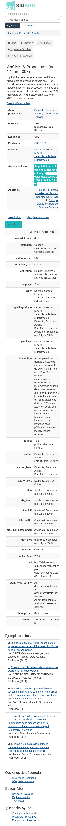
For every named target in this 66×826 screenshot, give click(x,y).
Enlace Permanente (21, 56)
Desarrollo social (43, 149)
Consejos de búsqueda (24, 813)
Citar (13, 42)
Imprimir (28, 42)
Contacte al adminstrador (25, 820)
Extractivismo (41, 159)
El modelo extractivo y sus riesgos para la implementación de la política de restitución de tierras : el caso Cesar (33, 646)
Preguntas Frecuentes (24, 816)
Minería (38, 153)
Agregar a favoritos (21, 49)
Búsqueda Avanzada (23, 781)
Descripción (14, 217)
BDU (9, 5)
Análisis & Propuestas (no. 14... (25, 33)
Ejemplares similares (38, 217)
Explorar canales (21, 797)
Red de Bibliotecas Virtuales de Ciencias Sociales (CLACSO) (46, 193)
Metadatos (13, 224)
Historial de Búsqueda (24, 778)
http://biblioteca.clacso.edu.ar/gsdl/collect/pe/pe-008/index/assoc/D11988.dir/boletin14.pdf (45, 175)
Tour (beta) (18, 800)
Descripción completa (18, 103)
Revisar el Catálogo (22, 793)
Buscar (12, 25)
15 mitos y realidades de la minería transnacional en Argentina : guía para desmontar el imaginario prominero (28, 747)
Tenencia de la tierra (45, 156)
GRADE (39, 143)
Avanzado (28, 25)
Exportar (45, 42)
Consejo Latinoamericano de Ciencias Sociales (47, 204)
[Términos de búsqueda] (33, 14)
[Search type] (33, 20)
